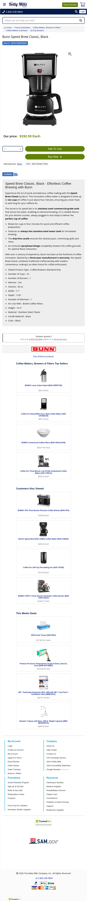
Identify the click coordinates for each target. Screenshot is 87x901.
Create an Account (16, 750)
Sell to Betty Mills (54, 761)
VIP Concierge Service (56, 758)
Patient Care (52, 794)
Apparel (50, 806)
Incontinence (52, 798)
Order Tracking (14, 769)
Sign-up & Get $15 (16, 786)
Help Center (52, 750)
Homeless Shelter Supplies (19, 809)
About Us (50, 746)
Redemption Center (16, 794)
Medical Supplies (54, 786)
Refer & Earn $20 (15, 790)
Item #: (7, 43)
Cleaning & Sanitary (55, 782)
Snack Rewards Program (18, 782)
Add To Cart (55, 148)
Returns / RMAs (14, 773)
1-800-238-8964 (35, 339)
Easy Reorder (13, 761)
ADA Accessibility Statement (59, 765)
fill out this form (60, 339)
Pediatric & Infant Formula (58, 802)
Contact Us (51, 754)
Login (10, 746)
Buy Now (55, 157)
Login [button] (82, 11)
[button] (76, 12)
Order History (13, 765)
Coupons (11, 798)
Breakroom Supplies (55, 810)
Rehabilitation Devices (56, 790)
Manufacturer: (10, 164)
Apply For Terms (15, 758)
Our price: (10, 136)
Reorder (70, 5)
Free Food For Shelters (17, 805)
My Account (13, 754)
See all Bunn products (43, 356)
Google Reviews (54, 769)
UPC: (28, 164)
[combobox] (12, 148)
